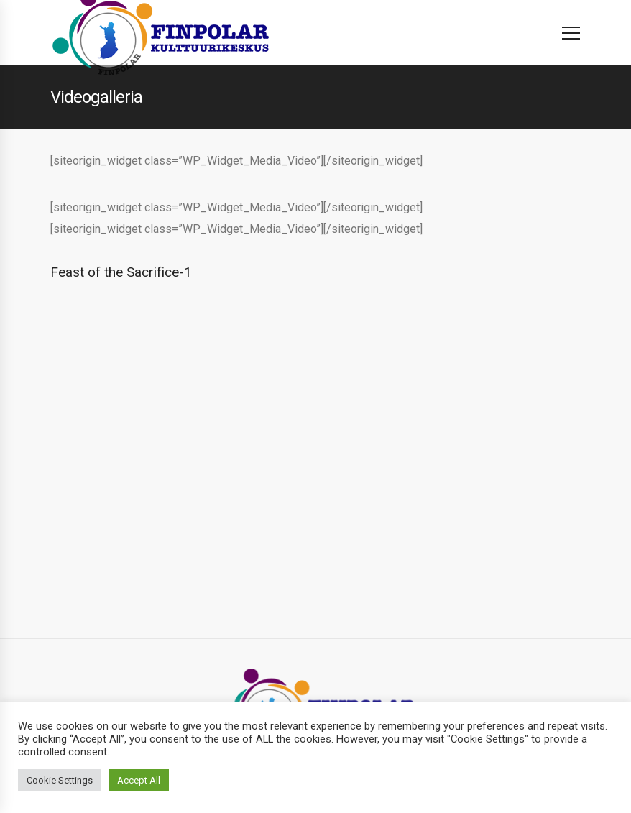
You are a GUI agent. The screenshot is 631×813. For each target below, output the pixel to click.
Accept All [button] (138, 780)
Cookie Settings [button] (60, 780)
